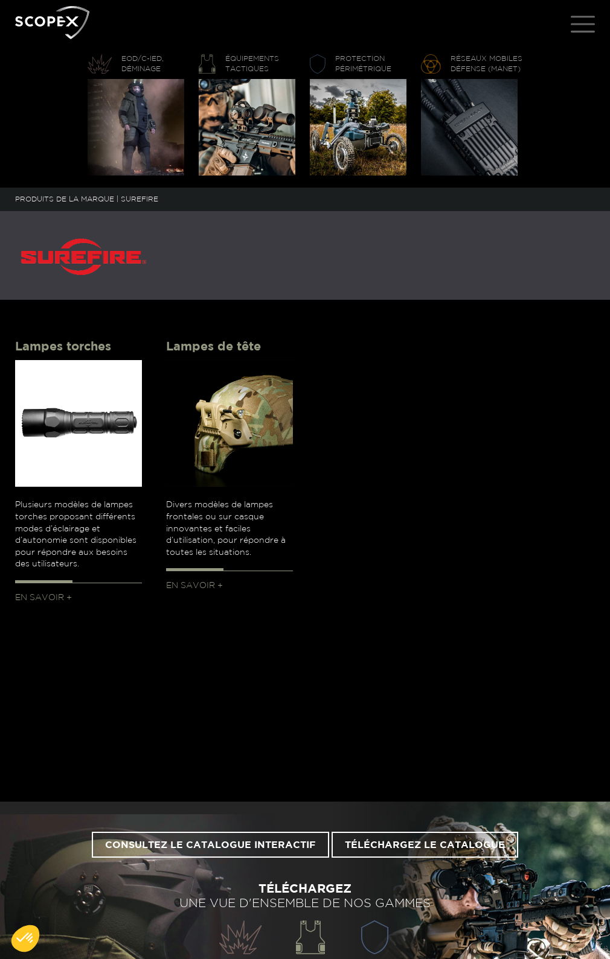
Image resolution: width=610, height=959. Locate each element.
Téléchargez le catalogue (425, 845)
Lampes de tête (213, 347)
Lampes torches (63, 347)
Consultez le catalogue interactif (210, 845)
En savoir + (43, 597)
